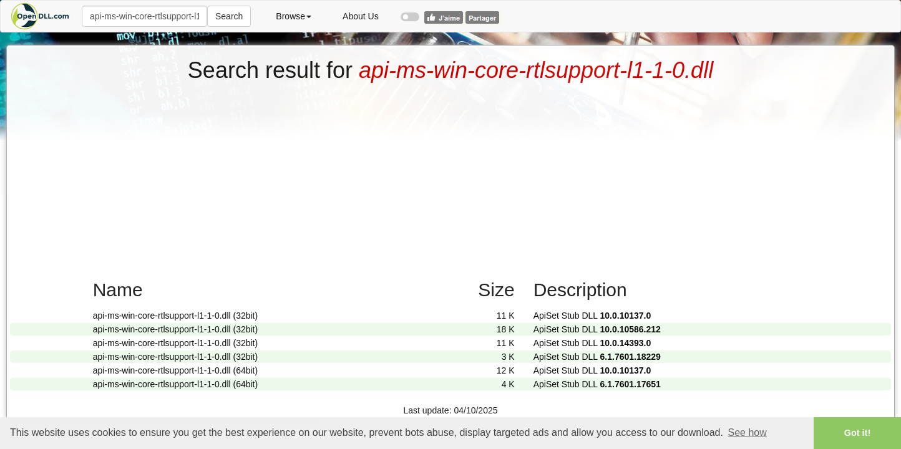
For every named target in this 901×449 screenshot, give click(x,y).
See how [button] (747, 432)
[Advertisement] (450, 176)
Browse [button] (293, 16)
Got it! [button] (857, 433)
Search (229, 16)
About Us (361, 16)
